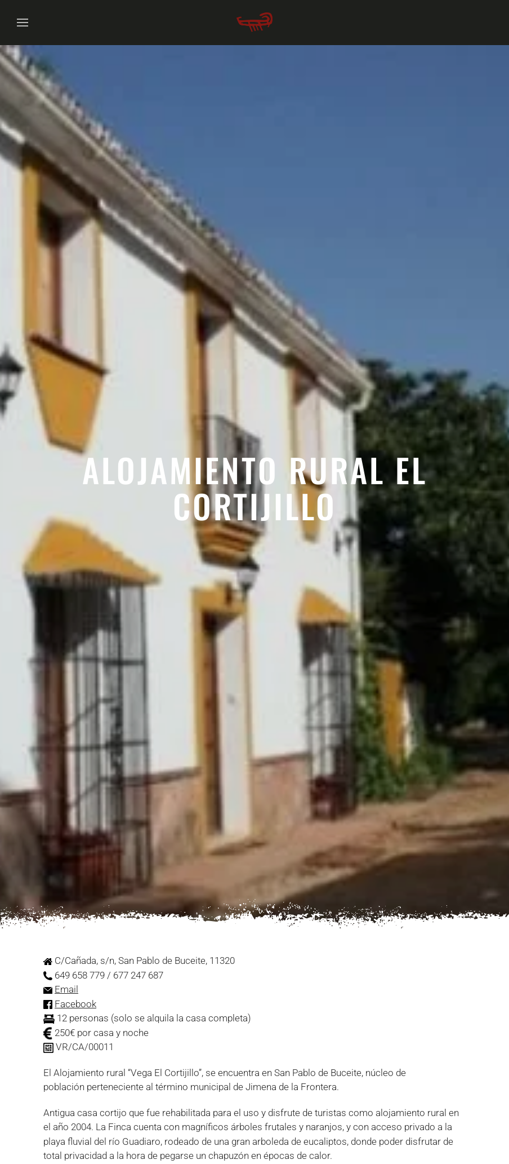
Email (66, 989)
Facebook (75, 1004)
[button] (22, 22)
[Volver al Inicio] (254, 22)
